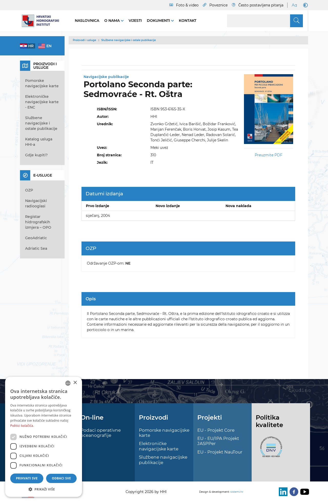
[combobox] (67, 383)
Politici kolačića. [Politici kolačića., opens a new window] (22, 425)
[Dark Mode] (304, 5)
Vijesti (135, 20)
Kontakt (187, 20)
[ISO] (270, 449)
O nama (112, 20)
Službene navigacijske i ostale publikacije (128, 40)
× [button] (75, 383)
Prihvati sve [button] (27, 478)
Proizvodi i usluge (84, 40)
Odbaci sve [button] (61, 478)
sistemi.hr (236, 492)
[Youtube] (303, 491)
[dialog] (43, 437)
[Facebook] (292, 491)
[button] (43, 489)
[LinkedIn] (282, 491)
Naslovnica (87, 20)
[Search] (265, 20)
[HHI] (42, 20)
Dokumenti (159, 20)
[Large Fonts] (294, 5)
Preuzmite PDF (268, 155)
